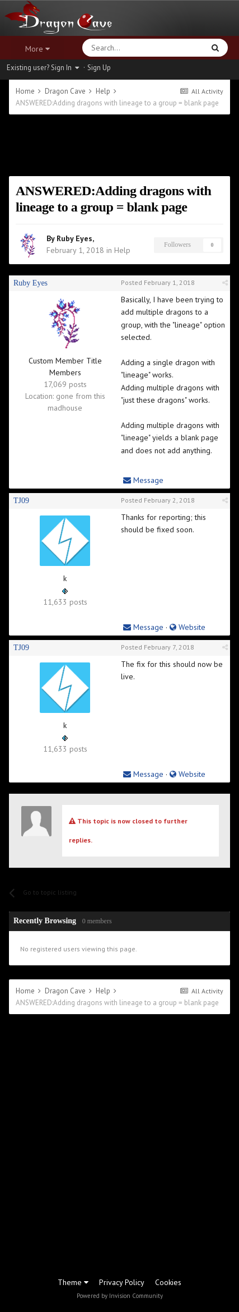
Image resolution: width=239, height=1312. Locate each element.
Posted (158, 282)
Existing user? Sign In (43, 67)
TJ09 (21, 500)
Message (143, 480)
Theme (73, 1282)
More (37, 49)
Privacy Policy (121, 1282)
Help (122, 250)
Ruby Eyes (74, 238)
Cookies (168, 1282)
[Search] (116, 48)
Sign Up (99, 67)
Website (187, 627)
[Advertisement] (119, 145)
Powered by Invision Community (120, 1296)
